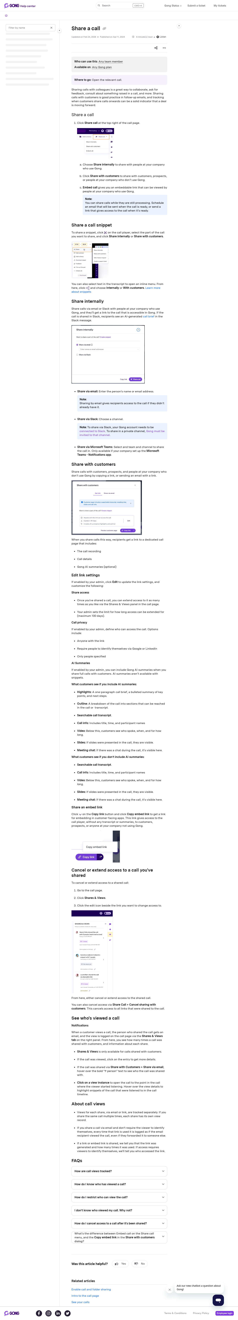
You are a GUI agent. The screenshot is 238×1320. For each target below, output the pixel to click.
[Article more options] (164, 48)
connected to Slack (92, 431)
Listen (161, 36)
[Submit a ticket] (196, 6)
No (140, 1263)
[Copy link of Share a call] (104, 29)
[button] (120, 5)
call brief (148, 316)
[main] (119, 663)
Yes (120, 1263)
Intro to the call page (85, 1295)
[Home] (6, 15)
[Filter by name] (30, 27)
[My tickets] (220, 6)
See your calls (80, 1302)
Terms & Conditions (175, 1313)
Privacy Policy (201, 1313)
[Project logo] (20, 5)
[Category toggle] (59, 30)
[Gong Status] (171, 6)
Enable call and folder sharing (91, 1289)
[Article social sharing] (156, 48)
